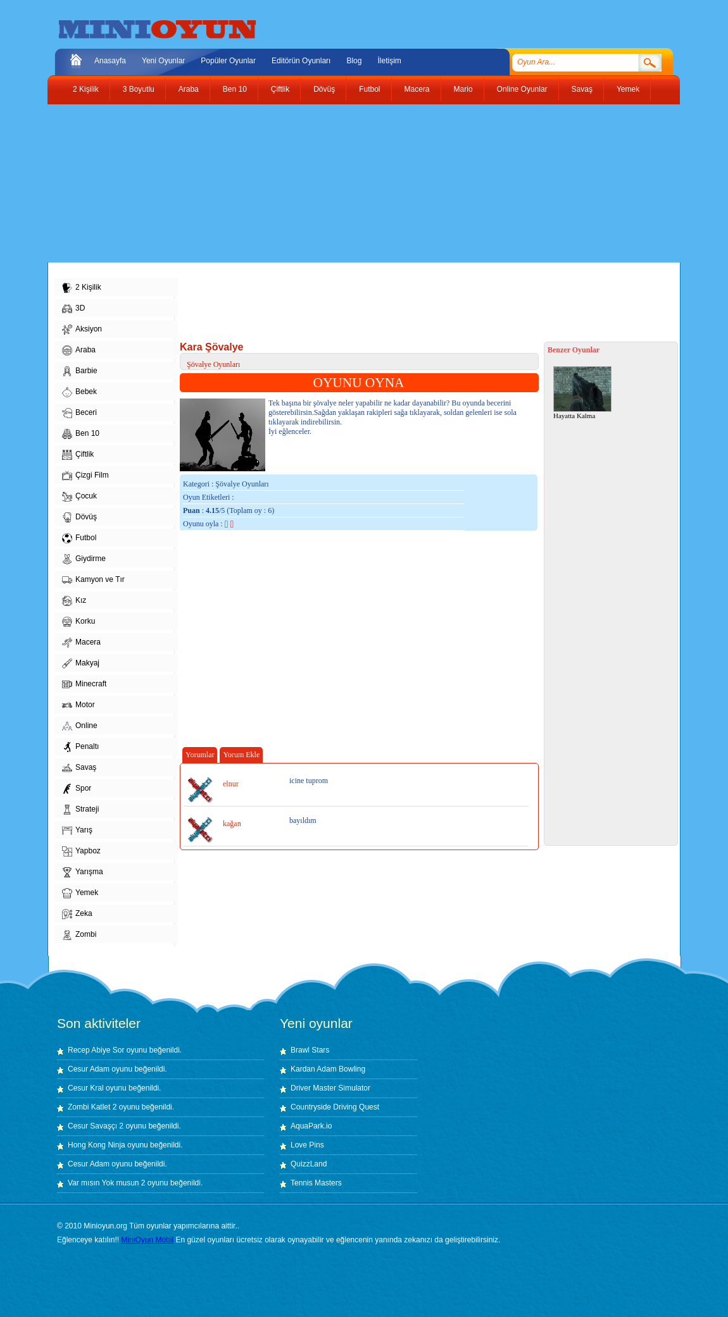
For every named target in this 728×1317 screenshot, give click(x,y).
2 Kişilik (86, 89)
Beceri (79, 413)
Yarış (77, 830)
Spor (76, 789)
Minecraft (84, 684)
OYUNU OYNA (359, 382)
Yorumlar (199, 754)
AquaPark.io (311, 1126)
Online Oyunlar (522, 89)
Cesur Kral (86, 1088)
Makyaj (80, 663)
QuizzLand (309, 1163)
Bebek (79, 392)
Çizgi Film (85, 476)
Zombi (79, 935)
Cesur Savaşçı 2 (95, 1126)
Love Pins (307, 1145)
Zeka (77, 914)
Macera (417, 89)
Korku (78, 622)
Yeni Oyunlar (163, 60)
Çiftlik (280, 89)
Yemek (628, 89)
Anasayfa (110, 60)
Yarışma (82, 872)
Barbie (79, 371)
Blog (353, 60)
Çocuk (79, 497)
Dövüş (324, 89)
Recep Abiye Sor (96, 1050)
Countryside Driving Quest (335, 1107)
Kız (74, 601)
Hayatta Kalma (582, 392)
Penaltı (80, 747)
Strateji (80, 810)
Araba (189, 89)
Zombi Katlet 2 (92, 1107)
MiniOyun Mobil (147, 1239)
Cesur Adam (89, 1069)
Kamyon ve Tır (93, 580)
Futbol (369, 89)
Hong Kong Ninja (96, 1145)
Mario (463, 89)
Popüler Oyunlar (228, 60)
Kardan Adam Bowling (328, 1069)
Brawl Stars (310, 1050)
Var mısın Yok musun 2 (107, 1182)
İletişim (389, 60)
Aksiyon (82, 330)
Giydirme (84, 559)
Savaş (582, 89)
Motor (78, 705)
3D (73, 309)
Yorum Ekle (241, 754)
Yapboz (81, 851)
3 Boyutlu (138, 89)
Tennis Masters (316, 1182)
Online (79, 726)
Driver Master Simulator (330, 1088)
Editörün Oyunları (301, 60)
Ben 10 (235, 89)
